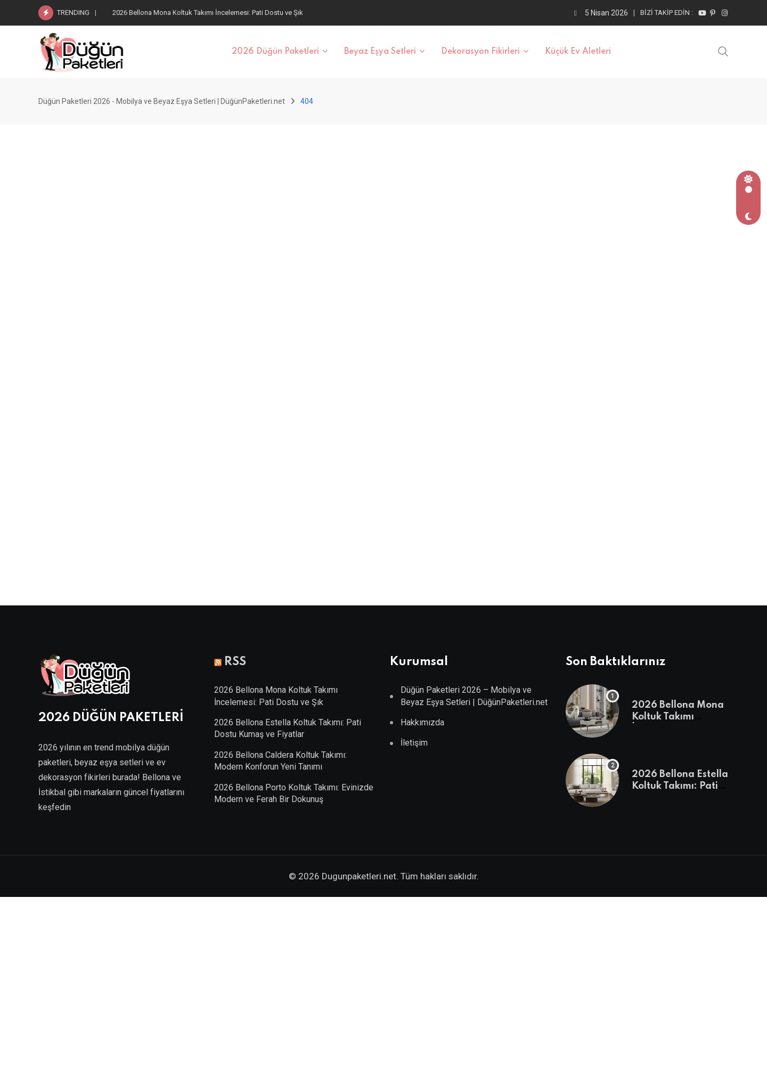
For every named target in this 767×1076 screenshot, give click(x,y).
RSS (235, 662)
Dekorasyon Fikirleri (480, 51)
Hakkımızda (422, 722)
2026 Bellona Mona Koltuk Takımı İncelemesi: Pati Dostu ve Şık (207, 13)
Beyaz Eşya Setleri (380, 51)
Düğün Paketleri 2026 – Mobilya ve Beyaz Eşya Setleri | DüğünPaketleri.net (474, 696)
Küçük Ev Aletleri (578, 51)
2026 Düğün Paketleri (275, 51)
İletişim (414, 743)
